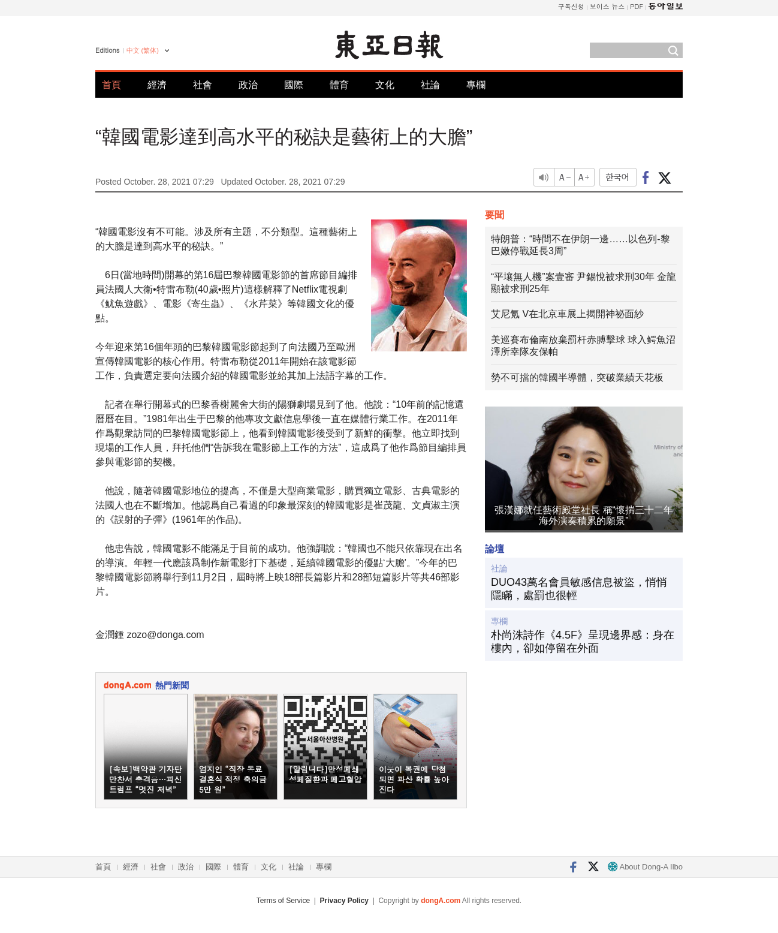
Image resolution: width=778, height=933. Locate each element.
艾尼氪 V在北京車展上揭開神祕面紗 (567, 314)
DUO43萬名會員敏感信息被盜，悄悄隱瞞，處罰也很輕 (579, 588)
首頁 (111, 85)
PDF (636, 6)
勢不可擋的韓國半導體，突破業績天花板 (577, 377)
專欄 (476, 85)
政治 (248, 85)
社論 (430, 85)
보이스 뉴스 (607, 6)
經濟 (157, 85)
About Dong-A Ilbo (645, 866)
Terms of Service (283, 900)
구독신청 (571, 6)
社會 (202, 85)
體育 (339, 85)
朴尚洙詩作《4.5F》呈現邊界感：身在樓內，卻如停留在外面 (582, 641)
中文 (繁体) (142, 50)
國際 (293, 85)
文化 (384, 85)
